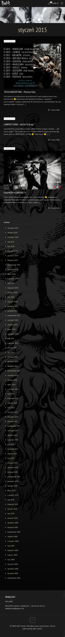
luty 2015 (11, 246)
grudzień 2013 (13, 306)
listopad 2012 (13, 366)
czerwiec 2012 (13, 389)
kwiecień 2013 (13, 343)
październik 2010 (14, 477)
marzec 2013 (12, 348)
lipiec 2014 (12, 274)
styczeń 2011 (12, 463)
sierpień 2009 (13, 536)
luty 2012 (11, 408)
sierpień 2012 (12, 380)
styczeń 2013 (13, 357)
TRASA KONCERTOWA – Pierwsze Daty (19, 91)
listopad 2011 (12, 421)
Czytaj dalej (55, 110)
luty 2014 (11, 297)
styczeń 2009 (13, 564)
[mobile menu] (62, 3)
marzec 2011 (12, 454)
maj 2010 (11, 500)
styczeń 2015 (13, 251)
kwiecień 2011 (13, 449)
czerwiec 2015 (13, 237)
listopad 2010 (13, 472)
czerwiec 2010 (13, 495)
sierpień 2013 (12, 325)
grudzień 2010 (13, 467)
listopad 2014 (13, 260)
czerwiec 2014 (13, 279)
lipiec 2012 (11, 384)
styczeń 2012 (13, 412)
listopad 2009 (13, 527)
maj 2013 (11, 338)
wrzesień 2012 (13, 375)
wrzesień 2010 (13, 481)
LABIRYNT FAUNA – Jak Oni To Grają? (19, 124)
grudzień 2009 (13, 523)
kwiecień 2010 (13, 504)
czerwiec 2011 (13, 440)
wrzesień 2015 (13, 228)
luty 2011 (11, 458)
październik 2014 (14, 265)
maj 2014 (11, 283)
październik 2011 (14, 426)
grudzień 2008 (13, 569)
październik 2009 (14, 532)
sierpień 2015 (12, 233)
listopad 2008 (13, 573)
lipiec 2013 (11, 329)
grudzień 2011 (13, 417)
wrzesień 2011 (13, 431)
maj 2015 (11, 242)
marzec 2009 (12, 555)
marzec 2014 (12, 292)
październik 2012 (14, 371)
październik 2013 (14, 315)
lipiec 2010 (11, 490)
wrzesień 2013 (13, 320)
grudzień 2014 (13, 256)
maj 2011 (11, 444)
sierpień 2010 (12, 486)
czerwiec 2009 (13, 541)
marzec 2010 (12, 509)
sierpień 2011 (12, 435)
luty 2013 (11, 352)
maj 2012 (11, 394)
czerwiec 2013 (13, 334)
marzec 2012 (12, 403)
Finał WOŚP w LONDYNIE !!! (15, 192)
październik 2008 (14, 578)
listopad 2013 (13, 311)
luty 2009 (11, 559)
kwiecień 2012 (13, 398)
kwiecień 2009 (13, 550)
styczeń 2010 (13, 518)
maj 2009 (11, 546)
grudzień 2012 (13, 361)
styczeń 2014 (13, 302)
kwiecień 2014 (13, 288)
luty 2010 (11, 513)
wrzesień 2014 (13, 269)
